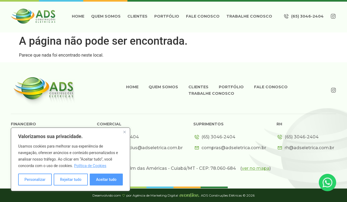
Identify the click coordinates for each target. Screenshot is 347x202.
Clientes (137, 16)
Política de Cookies (90, 166)
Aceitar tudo (106, 179)
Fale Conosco (203, 16)
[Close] (124, 132)
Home (78, 16)
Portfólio (166, 16)
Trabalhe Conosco (249, 16)
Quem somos (106, 16)
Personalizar (35, 179)
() (255, 168)
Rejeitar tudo (71, 179)
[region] (70, 159)
